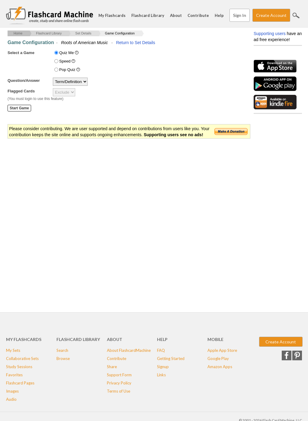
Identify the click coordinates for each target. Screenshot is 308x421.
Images (12, 391)
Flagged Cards (21, 91)
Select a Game (21, 52)
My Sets (13, 350)
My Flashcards (112, 15)
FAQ (161, 350)
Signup (163, 366)
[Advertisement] (117, 187)
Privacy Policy (119, 383)
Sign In (239, 15)
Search (296, 15)
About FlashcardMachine (129, 350)
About (176, 15)
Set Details (83, 33)
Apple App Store (222, 350)
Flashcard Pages (20, 383)
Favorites (14, 374)
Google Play (218, 358)
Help (219, 15)
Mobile (215, 339)
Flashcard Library (147, 15)
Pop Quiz (70, 69)
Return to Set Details (135, 42)
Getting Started (170, 358)
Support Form (119, 374)
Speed (67, 61)
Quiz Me (69, 52)
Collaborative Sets (22, 358)
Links (161, 374)
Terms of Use (118, 391)
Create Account (271, 15)
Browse (63, 358)
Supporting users (270, 33)
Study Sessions (19, 366)
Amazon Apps (219, 366)
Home (18, 33)
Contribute (198, 15)
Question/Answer (24, 80)
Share (112, 366)
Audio (11, 399)
